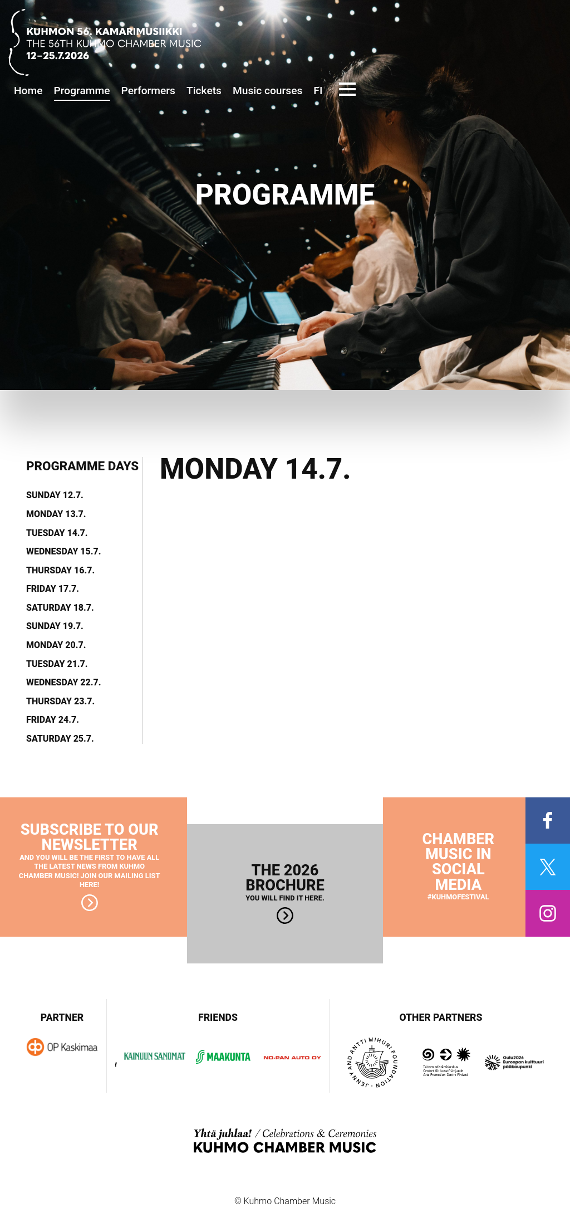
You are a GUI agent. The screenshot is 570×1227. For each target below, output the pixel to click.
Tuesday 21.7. (57, 664)
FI (317, 90)
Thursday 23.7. (60, 702)
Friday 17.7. (52, 589)
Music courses (267, 90)
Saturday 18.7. (60, 608)
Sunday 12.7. (54, 495)
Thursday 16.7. (60, 571)
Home (28, 90)
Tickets (204, 90)
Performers (148, 90)
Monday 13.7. (56, 514)
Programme (82, 90)
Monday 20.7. (56, 645)
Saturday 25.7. (60, 739)
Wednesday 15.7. (63, 552)
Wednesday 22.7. (63, 683)
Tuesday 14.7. (57, 533)
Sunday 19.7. (54, 626)
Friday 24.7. (52, 720)
